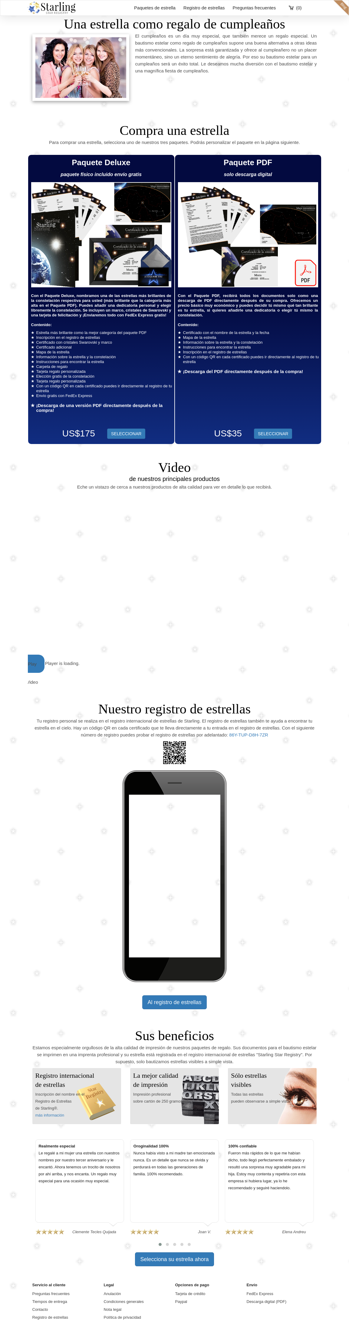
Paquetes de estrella (155, 7)
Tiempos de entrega (49, 1301)
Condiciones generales (124, 1301)
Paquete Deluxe (101, 162)
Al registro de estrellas (174, 1002)
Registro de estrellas (204, 7)
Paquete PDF (248, 162)
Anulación (112, 1293)
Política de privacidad (122, 1317)
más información (49, 1115)
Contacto (40, 1309)
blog (341, 7)
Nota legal (113, 1309)
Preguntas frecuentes (254, 7)
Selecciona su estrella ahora (174, 1259)
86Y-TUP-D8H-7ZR (248, 734)
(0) (298, 7)
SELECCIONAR (273, 433)
